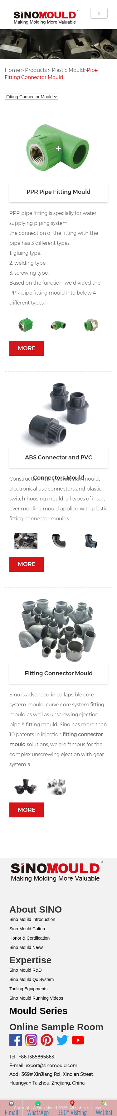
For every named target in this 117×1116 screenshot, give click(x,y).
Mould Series (38, 1011)
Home (12, 70)
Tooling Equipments (28, 988)
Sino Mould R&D (25, 970)
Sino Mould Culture (27, 928)
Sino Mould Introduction (32, 919)
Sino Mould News (26, 947)
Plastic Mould (68, 70)
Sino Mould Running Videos (36, 998)
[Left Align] (99, 13)
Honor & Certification (29, 938)
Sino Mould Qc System (31, 979)
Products (36, 70)
